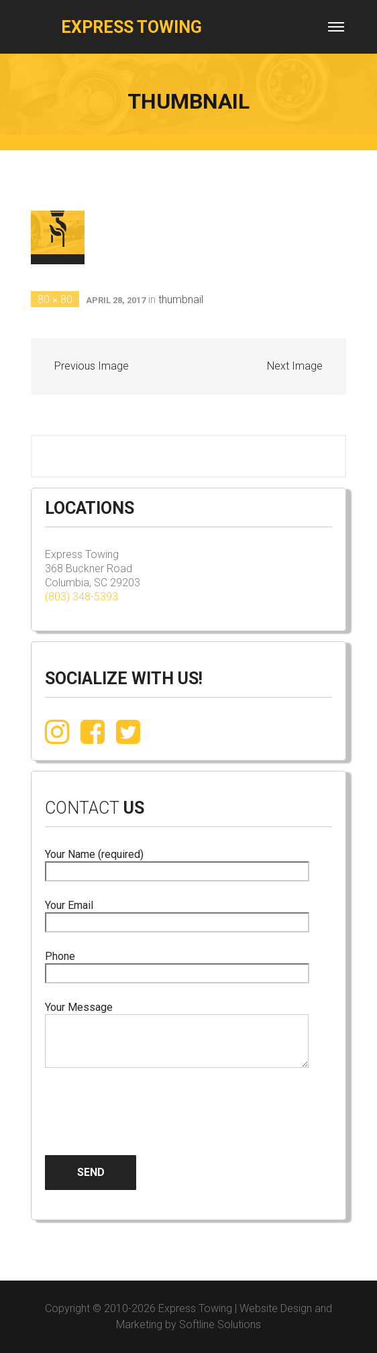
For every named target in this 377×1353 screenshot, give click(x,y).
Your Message (177, 1036)
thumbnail (180, 299)
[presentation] (147, 1101)
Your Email (177, 914)
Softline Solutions (220, 1324)
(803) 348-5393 (81, 596)
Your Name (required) (177, 863)
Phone (177, 965)
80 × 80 (55, 299)
